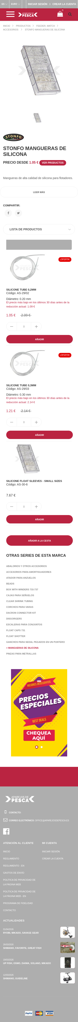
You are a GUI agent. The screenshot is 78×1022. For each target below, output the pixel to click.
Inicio (6, 26)
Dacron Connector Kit (21, 613)
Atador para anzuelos (21, 578)
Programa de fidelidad (18, 903)
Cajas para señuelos (20, 595)
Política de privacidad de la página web (19, 882)
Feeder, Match (45, 26)
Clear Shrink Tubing (19, 601)
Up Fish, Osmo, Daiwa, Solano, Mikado (27, 963)
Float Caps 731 (15, 630)
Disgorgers (14, 618)
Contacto (9, 910)
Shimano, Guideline (15, 978)
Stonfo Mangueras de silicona (45, 29)
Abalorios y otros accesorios (26, 566)
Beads (10, 583)
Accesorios (11, 29)
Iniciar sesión (51, 851)
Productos (23, 26)
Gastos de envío (13, 873)
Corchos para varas (19, 607)
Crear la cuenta (52, 858)
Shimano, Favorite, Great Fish (22, 948)
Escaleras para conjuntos (24, 624)
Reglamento (11, 858)
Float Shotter (15, 636)
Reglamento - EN (13, 865)
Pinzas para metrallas (21, 653)
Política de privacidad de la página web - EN (19, 893)
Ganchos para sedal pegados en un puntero (35, 642)
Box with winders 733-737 (22, 589)
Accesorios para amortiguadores (28, 572)
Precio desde (34, 162)
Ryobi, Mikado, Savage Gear (21, 933)
